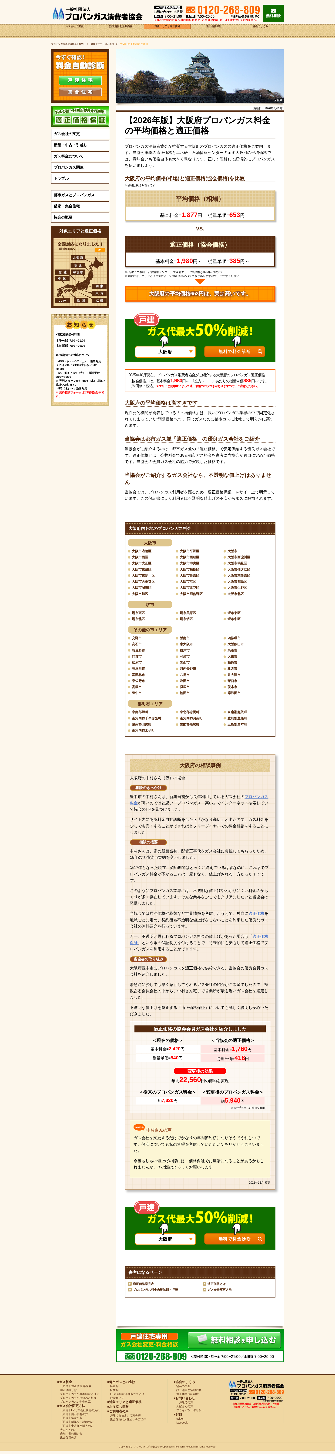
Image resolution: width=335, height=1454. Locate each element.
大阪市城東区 (143, 588)
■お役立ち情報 (118, 1409)
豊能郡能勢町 (191, 727)
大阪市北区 (237, 594)
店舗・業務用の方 (69, 1436)
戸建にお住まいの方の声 (124, 1418)
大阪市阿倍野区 (193, 594)
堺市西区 (139, 614)
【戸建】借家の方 (69, 1421)
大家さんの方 (67, 1432)
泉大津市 (235, 677)
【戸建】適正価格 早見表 (74, 1389)
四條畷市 (235, 639)
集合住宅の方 (67, 1440)
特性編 (112, 1393)
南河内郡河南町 (193, 721)
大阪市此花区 (191, 588)
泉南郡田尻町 (143, 727)
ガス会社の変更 (74, 31)
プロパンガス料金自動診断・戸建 (157, 1293)
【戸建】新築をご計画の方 (75, 1425)
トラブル (61, 178)
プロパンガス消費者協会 (147, 1449)
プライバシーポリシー (189, 1413)
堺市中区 (235, 620)
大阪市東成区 (143, 570)
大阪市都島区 (239, 582)
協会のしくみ (260, 31)
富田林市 (139, 677)
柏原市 (233, 664)
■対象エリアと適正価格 (124, 1405)
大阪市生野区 (239, 588)
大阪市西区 (141, 557)
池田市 (185, 695)
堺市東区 (235, 614)
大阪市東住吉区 (241, 576)
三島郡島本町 (239, 727)
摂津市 (185, 652)
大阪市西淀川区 (241, 557)
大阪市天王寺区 (145, 582)
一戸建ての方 (185, 1405)
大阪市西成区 (191, 557)
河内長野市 (189, 670)
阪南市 (185, 639)
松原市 (137, 664)
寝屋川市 (139, 670)
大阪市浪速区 (143, 551)
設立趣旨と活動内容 (121, 31)
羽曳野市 (139, 652)
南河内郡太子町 (145, 733)
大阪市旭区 (141, 594)
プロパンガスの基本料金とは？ (78, 1397)
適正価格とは (217, 1287)
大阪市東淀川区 (145, 576)
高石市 (137, 645)
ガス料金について (69, 156)
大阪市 (233, 551)
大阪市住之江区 (241, 570)
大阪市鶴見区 (239, 564)
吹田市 (185, 683)
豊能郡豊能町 (239, 721)
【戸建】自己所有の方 (72, 1417)
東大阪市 (187, 645)
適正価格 (256, 917)
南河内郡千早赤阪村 (148, 721)
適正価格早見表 (144, 1287)
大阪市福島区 (191, 570)
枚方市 (233, 670)
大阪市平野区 (191, 551)
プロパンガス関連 (69, 167)
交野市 (137, 639)
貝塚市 (185, 689)
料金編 (112, 1389)
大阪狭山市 (237, 645)
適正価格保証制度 (186, 1397)
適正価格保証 (214, 31)
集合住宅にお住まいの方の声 (126, 1422)
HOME (69, 44)
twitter (179, 1421)
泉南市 (233, 652)
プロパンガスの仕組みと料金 (76, 1401)
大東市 (233, 658)
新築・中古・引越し (70, 145)
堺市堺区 (187, 620)
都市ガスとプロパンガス (74, 195)
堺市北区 (139, 620)
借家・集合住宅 (67, 206)
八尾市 (185, 677)
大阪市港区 (189, 582)
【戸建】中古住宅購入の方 (75, 1429)
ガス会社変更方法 (221, 1293)
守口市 (233, 683)
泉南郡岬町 (141, 714)
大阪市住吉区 (191, 576)
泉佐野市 (139, 683)
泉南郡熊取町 (239, 714)
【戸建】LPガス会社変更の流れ (78, 1413)
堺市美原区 (189, 614)
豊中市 (137, 695)
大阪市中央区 (191, 564)
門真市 (137, 658)
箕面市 (185, 664)
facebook (181, 1425)
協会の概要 (63, 217)
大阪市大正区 (143, 564)
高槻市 (137, 689)
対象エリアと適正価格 (167, 31)
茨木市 (233, 689)
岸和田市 (235, 695)
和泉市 (185, 658)
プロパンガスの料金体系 (74, 1405)
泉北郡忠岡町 (191, 714)
